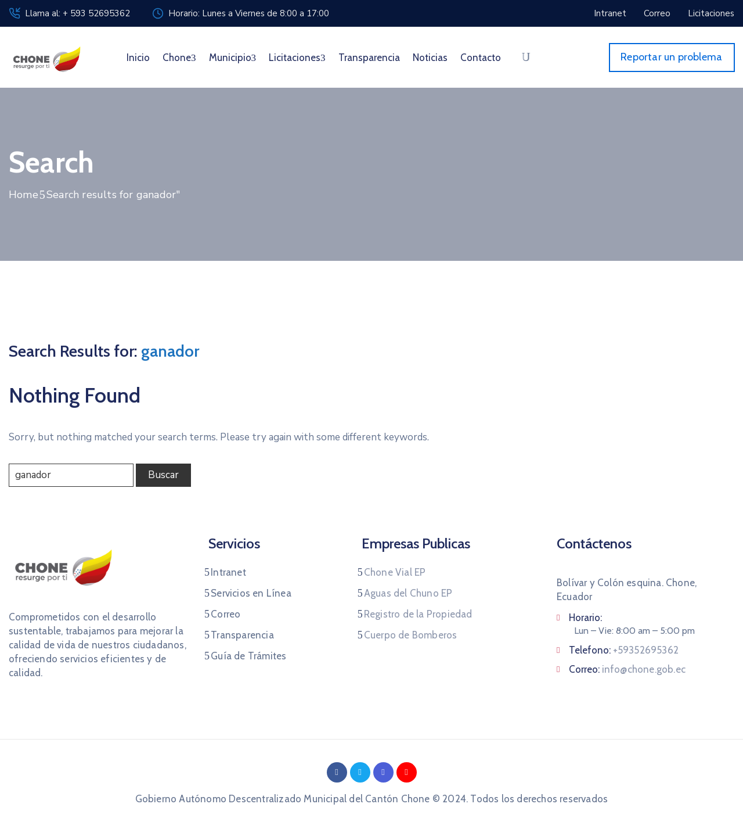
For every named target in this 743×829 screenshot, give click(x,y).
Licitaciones (297, 57)
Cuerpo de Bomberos (410, 635)
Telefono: (624, 650)
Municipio (233, 57)
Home (23, 195)
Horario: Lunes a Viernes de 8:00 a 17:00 (248, 13)
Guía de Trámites (248, 656)
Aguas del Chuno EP (408, 593)
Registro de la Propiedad (418, 614)
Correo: (627, 669)
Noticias (430, 57)
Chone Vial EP (395, 572)
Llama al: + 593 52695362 (77, 13)
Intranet (228, 572)
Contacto (480, 57)
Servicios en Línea (251, 593)
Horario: (585, 617)
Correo (225, 614)
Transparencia (369, 57)
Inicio (138, 57)
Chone (179, 57)
